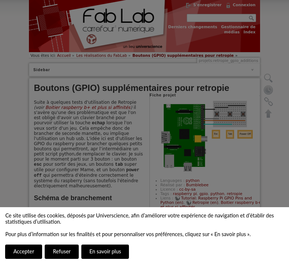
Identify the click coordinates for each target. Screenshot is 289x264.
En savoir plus (105, 251)
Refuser (61, 251)
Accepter (23, 251)
